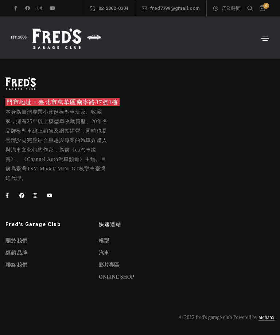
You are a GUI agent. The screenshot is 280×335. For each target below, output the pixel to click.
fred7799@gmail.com (171, 8)
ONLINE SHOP (116, 277)
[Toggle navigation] (265, 38)
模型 (104, 241)
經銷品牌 (16, 253)
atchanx (266, 317)
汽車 (104, 253)
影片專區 (109, 265)
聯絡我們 (16, 265)
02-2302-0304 (109, 8)
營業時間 (227, 8)
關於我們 (16, 241)
